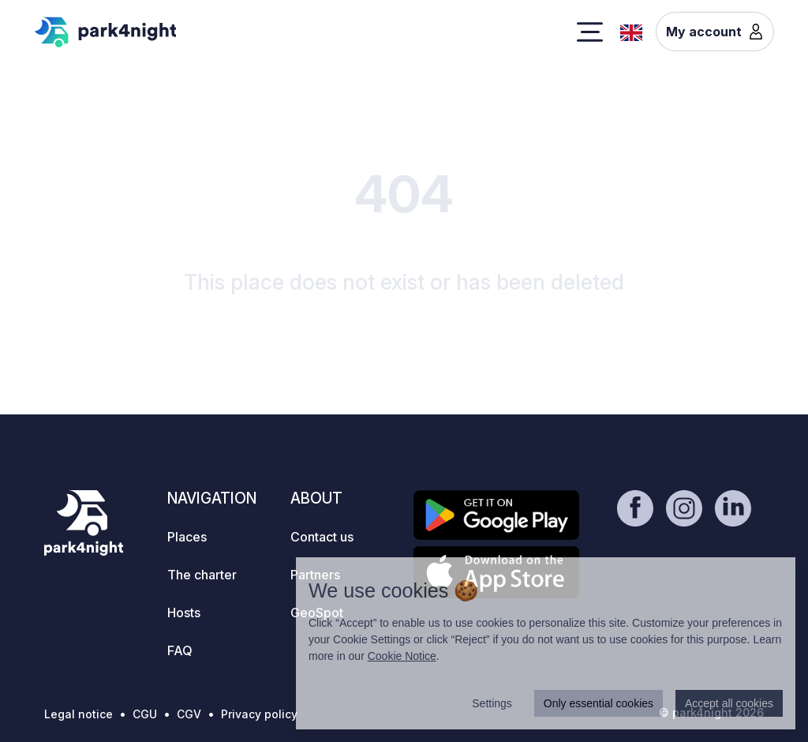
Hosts (183, 612)
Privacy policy (259, 714)
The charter (202, 575)
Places (187, 537)
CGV (189, 714)
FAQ (180, 650)
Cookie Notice (402, 656)
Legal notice (78, 714)
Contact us (322, 537)
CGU (145, 714)
